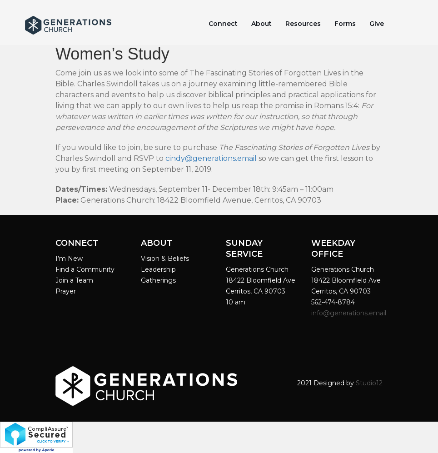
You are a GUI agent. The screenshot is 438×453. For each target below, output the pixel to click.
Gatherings (158, 280)
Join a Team (74, 280)
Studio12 (369, 383)
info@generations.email (349, 313)
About (261, 23)
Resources (303, 23)
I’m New (69, 258)
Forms (345, 23)
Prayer (65, 291)
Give (376, 23)
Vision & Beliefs (165, 258)
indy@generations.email (213, 158)
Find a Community (84, 269)
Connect (223, 23)
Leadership (158, 269)
